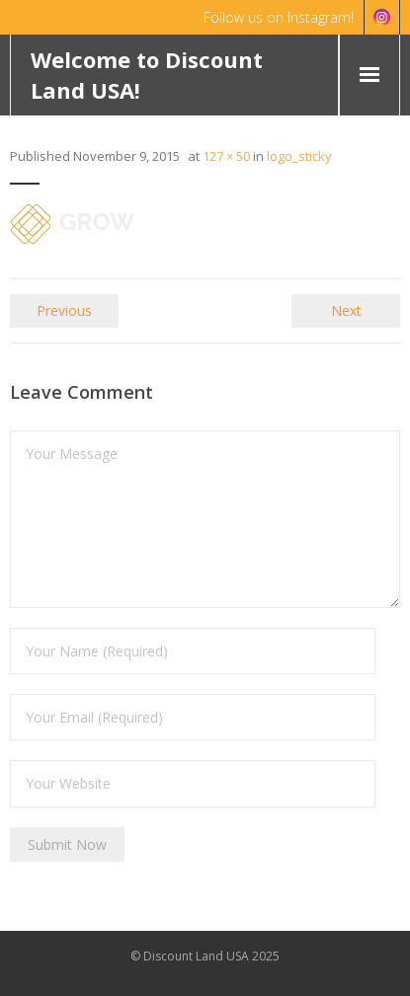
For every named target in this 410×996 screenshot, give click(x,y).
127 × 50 (226, 156)
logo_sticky (299, 156)
